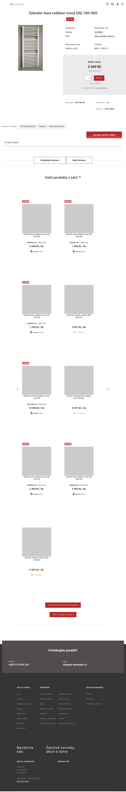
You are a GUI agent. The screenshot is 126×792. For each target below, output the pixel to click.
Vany (41, 704)
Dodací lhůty (21, 729)
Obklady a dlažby (45, 695)
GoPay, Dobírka (100, 88)
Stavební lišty (63, 714)
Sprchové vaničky (64, 704)
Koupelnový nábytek (47, 709)
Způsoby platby (22, 719)
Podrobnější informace (49, 160)
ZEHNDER (99, 32)
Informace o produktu (9, 126)
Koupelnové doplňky (65, 709)
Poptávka (42, 126)
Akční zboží (90, 700)
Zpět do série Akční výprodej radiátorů (63, 606)
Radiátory (43, 714)
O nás (19, 695)
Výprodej (89, 695)
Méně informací (79, 160)
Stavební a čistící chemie (48, 719)
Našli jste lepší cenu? (56, 126)
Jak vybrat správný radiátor (104, 135)
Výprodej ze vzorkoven (93, 704)
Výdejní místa (21, 714)
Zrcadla (61, 719)
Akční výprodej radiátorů (104, 36)
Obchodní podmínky (23, 704)
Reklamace (20, 724)
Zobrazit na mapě (23, 782)
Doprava (19, 709)
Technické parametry (28, 126)
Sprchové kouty (64, 700)
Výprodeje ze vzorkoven (67, 724)
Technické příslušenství (48, 724)
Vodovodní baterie (46, 700)
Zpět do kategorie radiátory (63, 615)
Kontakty (20, 700)
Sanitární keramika (65, 695)
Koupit (99, 78)
